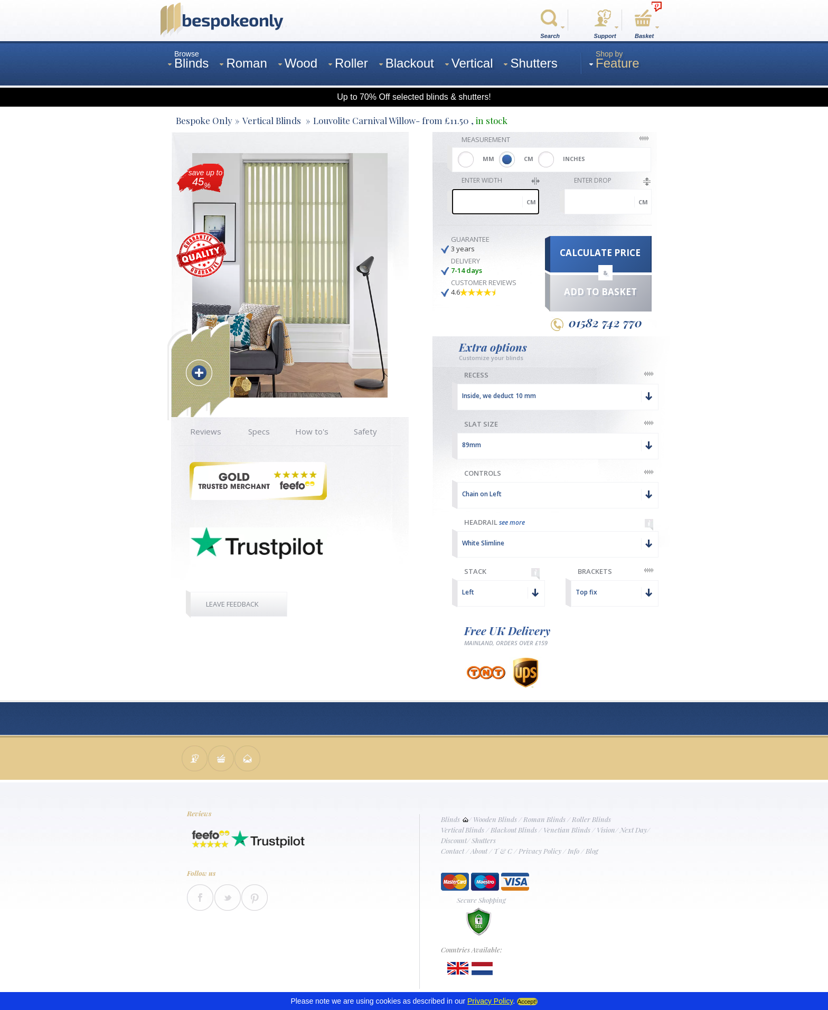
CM (528, 159)
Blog (592, 850)
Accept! (527, 1001)
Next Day (633, 829)
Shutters (484, 840)
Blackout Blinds (514, 829)
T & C (503, 850)
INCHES (574, 159)
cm (531, 202)
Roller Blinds (591, 819)
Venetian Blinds (566, 829)
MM (488, 159)
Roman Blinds (544, 819)
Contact (452, 850)
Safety (365, 431)
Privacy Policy (540, 850)
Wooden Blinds (495, 819)
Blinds (450, 819)
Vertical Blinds (462, 829)
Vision (606, 829)
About (479, 850)
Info (573, 850)
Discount (454, 840)
